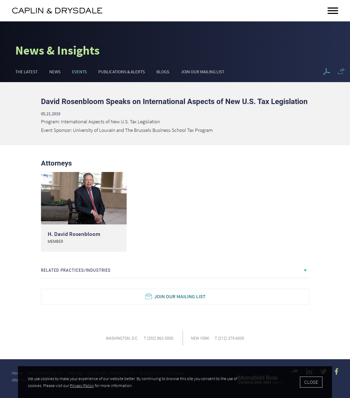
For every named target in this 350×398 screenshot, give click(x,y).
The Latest (26, 72)
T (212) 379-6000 (229, 338)
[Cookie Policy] (175, 382)
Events (79, 72)
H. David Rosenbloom (74, 234)
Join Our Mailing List (202, 72)
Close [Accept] (311, 382)
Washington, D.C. (122, 338)
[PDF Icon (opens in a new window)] (326, 71)
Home (17, 373)
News (55, 72)
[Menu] (332, 11)
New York (200, 338)
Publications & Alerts (121, 72)
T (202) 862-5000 (158, 338)
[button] (341, 71)
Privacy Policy (82, 385)
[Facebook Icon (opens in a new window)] (336, 371)
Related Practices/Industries (76, 270)
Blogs (162, 72)
